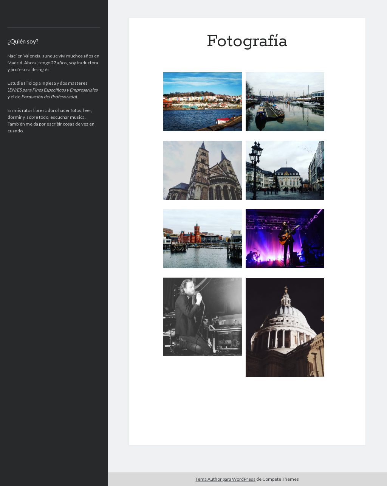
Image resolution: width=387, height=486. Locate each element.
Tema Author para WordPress (225, 479)
